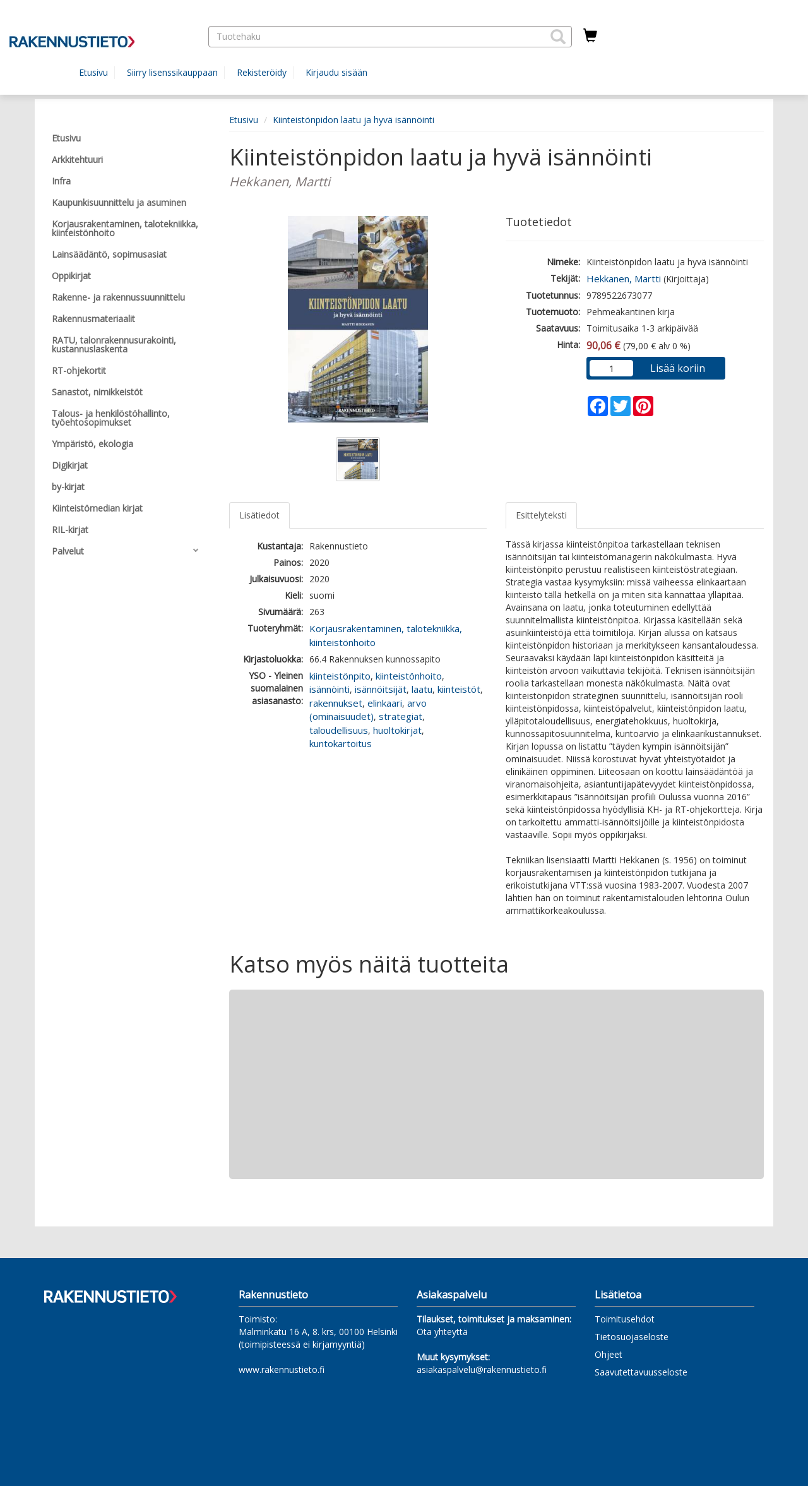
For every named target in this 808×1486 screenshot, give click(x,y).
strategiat (400, 716)
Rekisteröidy (262, 72)
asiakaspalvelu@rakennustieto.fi (482, 1369)
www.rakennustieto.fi (281, 1369)
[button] (558, 36)
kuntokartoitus (340, 743)
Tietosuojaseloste (631, 1337)
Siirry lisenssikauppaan (172, 72)
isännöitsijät (381, 689)
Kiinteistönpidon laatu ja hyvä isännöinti (353, 120)
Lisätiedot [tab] (259, 515)
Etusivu (93, 72)
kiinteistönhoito (409, 675)
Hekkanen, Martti (623, 278)
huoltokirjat (397, 730)
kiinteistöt (458, 689)
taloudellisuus (338, 730)
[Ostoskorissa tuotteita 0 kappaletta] (590, 36)
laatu (422, 689)
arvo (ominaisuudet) (368, 709)
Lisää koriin (677, 368)
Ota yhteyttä (442, 1332)
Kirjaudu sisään (336, 72)
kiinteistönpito (340, 675)
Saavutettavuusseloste (641, 1372)
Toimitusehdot (625, 1319)
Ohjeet (608, 1354)
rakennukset (335, 703)
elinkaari (384, 703)
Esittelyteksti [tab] (541, 515)
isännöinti (329, 689)
